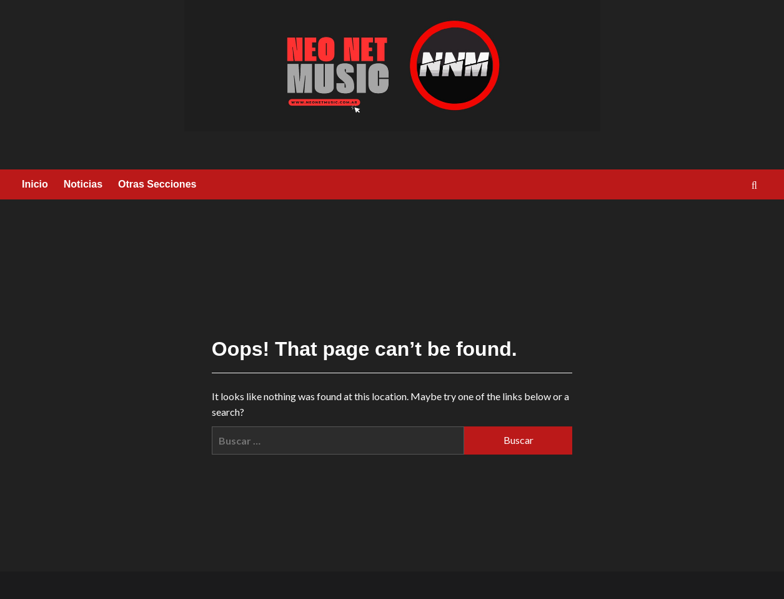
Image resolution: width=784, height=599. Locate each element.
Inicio (35, 184)
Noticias (83, 184)
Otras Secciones (157, 184)
